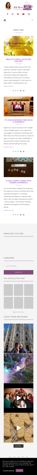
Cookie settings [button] (8, 470)
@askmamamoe (18, 312)
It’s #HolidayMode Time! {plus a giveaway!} (18, 121)
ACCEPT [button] (19, 470)
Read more (9, 86)
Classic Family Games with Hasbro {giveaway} (18, 182)
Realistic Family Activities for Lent (18, 60)
